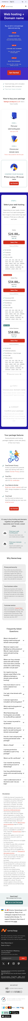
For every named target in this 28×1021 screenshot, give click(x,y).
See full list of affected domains (12, 810)
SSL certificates (14, 480)
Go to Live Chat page (14, 902)
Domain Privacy (14, 471)
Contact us (5, 1)
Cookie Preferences (21, 977)
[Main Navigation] (25, 6)
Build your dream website (13, 487)
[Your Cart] (22, 1)
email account (9, 502)
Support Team (19, 608)
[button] (14, 640)
